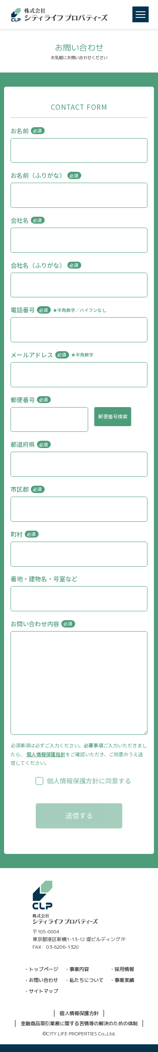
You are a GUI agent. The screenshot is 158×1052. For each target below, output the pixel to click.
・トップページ (41, 969)
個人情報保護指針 (45, 754)
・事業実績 (122, 980)
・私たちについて (84, 980)
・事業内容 (77, 969)
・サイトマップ (41, 991)
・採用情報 (122, 969)
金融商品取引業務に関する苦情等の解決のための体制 (79, 1023)
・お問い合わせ (41, 980)
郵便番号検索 (113, 416)
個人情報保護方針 (79, 1013)
